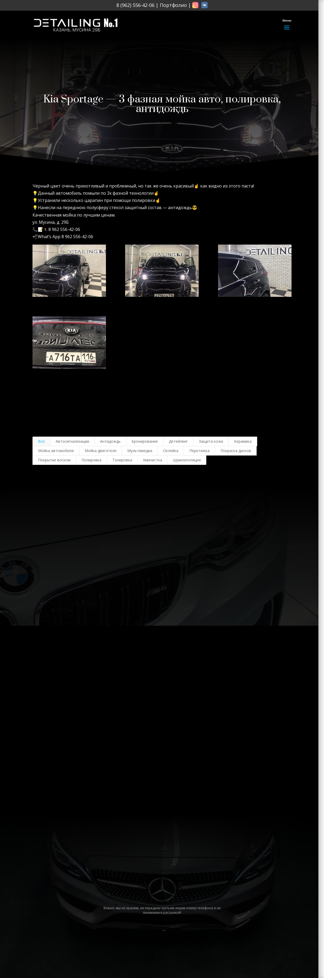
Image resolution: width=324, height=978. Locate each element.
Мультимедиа (139, 450)
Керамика (243, 441)
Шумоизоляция (187, 459)
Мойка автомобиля (56, 450)
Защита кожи (211, 441)
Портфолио (173, 5)
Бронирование (145, 441)
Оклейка (170, 450)
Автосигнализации (72, 441)
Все (41, 441)
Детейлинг (178, 441)
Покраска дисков (235, 450)
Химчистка (152, 459)
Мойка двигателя (100, 450)
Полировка (91, 459)
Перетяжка (199, 450)
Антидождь (110, 441)
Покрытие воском (54, 459)
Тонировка (122, 459)
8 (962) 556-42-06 (135, 5)
